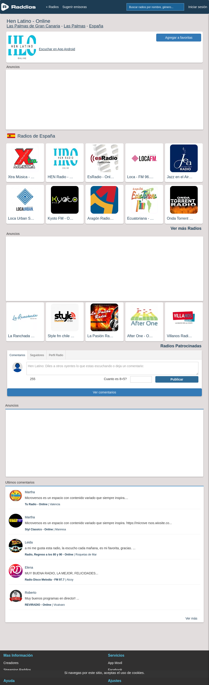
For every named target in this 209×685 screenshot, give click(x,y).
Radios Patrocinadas (180, 346)
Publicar (177, 379)
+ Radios (52, 7)
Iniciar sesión (197, 7)
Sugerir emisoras (74, 7)
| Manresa (45, 529)
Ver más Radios (186, 228)
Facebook (115, 670)
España (96, 26)
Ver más (191, 618)
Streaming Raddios (17, 670)
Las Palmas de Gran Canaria (33, 26)
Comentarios (17, 355)
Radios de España (36, 136)
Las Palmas (74, 26)
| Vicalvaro (45, 604)
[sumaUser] (141, 379)
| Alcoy (49, 579)
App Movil (115, 663)
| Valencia (42, 504)
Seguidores (37, 355)
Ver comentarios (104, 392)
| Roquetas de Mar (61, 554)
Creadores (10, 663)
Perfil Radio (56, 355)
